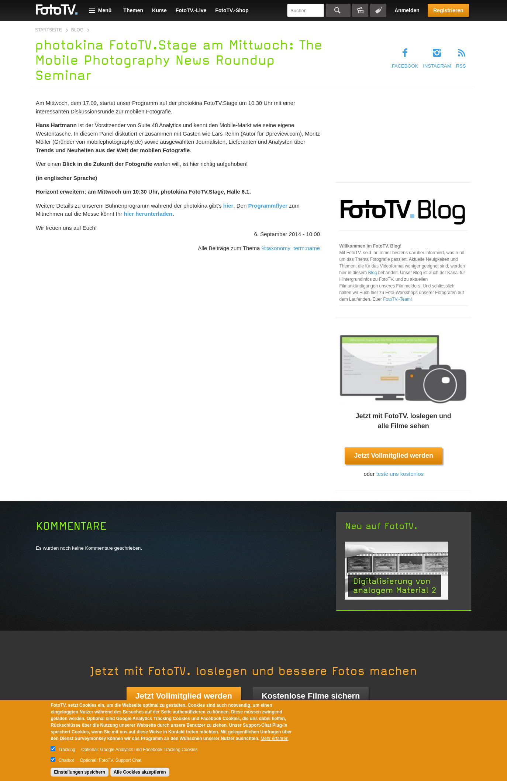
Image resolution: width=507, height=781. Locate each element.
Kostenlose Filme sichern (311, 695)
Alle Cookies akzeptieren (140, 772)
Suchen (338, 10)
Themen (133, 10)
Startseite (48, 30)
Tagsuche (378, 10)
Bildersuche (360, 10)
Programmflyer (267, 205)
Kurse (159, 10)
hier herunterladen (148, 214)
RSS (461, 66)
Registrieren (448, 10)
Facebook (405, 66)
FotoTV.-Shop (231, 10)
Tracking (66, 749)
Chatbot (66, 760)
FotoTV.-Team (397, 299)
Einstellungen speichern (79, 772)
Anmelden (407, 10)
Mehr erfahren (274, 738)
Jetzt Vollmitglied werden (393, 455)
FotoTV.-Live (191, 10)
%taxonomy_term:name (291, 248)
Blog (77, 30)
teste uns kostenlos (400, 474)
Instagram (437, 66)
